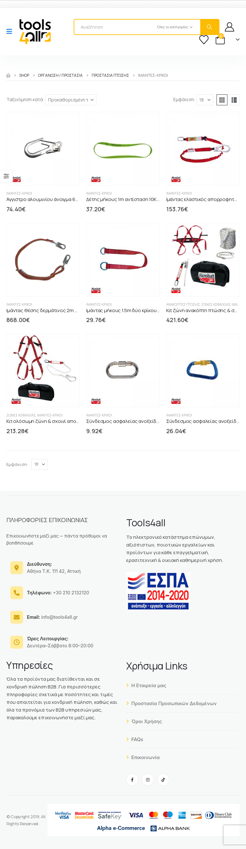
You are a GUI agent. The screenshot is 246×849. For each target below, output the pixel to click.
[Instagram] (148, 780)
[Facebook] (132, 780)
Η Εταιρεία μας (146, 685)
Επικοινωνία (143, 757)
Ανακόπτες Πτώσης (183, 304)
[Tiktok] (163, 780)
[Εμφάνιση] (204, 99)
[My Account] (229, 26)
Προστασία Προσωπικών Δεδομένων (171, 703)
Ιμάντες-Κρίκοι (19, 193)
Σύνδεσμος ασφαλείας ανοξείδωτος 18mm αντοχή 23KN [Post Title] (148, 421)
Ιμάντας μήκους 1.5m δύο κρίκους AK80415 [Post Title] (132, 310)
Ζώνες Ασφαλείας (215, 304)
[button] (222, 99)
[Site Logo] (35, 31)
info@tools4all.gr (52, 617)
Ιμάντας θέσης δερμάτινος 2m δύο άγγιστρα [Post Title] (55, 310)
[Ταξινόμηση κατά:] (70, 99)
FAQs (134, 739)
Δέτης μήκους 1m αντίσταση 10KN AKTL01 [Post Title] (131, 199)
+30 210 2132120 (58, 592)
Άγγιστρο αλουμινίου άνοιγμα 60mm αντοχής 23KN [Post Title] (62, 199)
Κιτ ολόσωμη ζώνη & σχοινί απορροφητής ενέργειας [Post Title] (64, 421)
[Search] (209, 27)
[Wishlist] (203, 39)
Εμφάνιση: (184, 99)
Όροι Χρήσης (144, 721)
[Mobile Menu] (11, 31)
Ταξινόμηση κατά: (25, 99)
